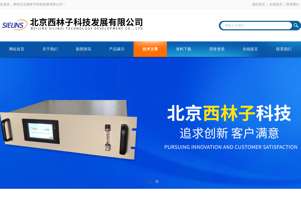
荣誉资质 (217, 49)
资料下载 (183, 49)
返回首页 (258, 4)
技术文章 (150, 49)
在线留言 (275, 4)
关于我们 (50, 49)
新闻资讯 (83, 49)
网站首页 (16, 49)
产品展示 (117, 49)
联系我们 (292, 4)
